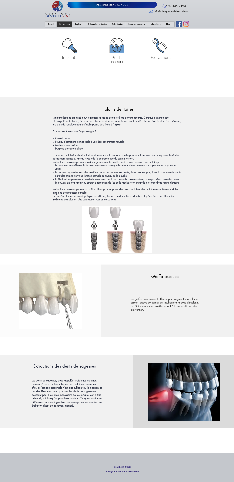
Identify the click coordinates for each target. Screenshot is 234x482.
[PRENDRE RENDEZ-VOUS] (112, 5)
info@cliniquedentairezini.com (171, 11)
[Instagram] (186, 24)
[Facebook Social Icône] (179, 24)
